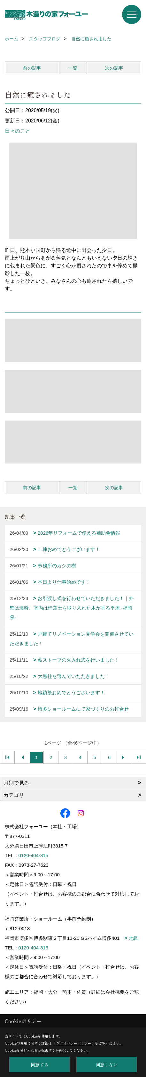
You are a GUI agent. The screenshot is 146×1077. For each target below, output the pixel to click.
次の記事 (114, 68)
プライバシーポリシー (73, 1043)
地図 (134, 938)
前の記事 (32, 68)
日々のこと (17, 131)
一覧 (72, 68)
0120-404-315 (33, 855)
